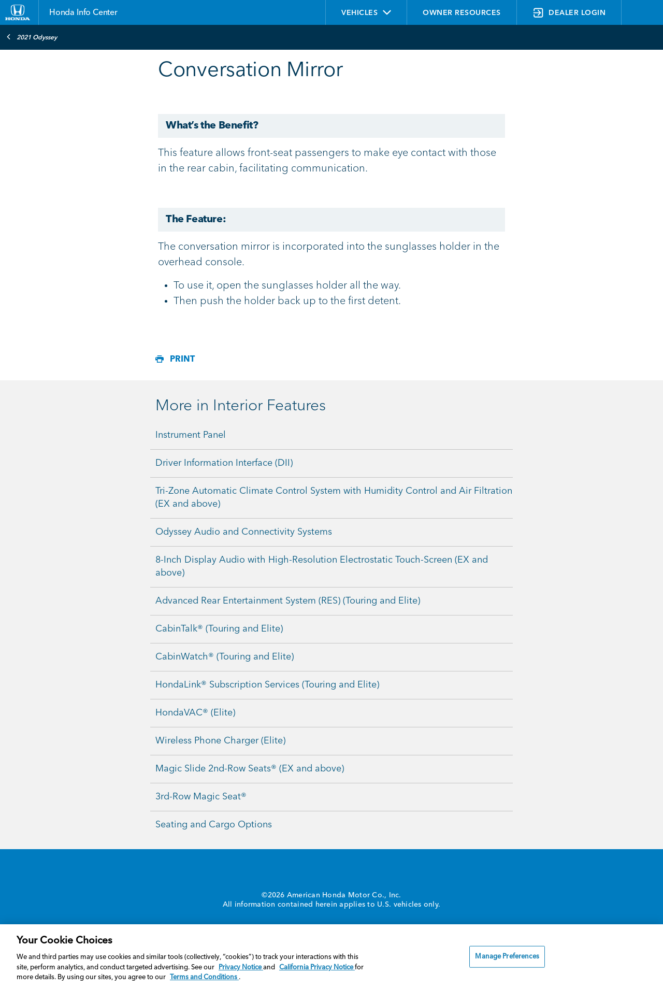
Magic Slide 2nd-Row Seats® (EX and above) (249, 769)
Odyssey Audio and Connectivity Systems (243, 532)
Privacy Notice (241, 967)
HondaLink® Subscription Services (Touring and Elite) (267, 685)
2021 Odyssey (31, 36)
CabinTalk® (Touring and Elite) (219, 629)
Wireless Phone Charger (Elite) (220, 741)
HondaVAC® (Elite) (195, 713)
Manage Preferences (507, 956)
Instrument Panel (190, 435)
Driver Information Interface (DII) (224, 463)
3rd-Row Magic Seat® (201, 796)
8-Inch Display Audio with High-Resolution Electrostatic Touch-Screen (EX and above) (321, 566)
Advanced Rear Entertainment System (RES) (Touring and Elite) (287, 601)
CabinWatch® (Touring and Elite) (224, 657)
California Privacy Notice (317, 967)
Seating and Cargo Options (213, 824)
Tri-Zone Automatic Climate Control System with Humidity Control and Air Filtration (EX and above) (333, 497)
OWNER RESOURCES (462, 13)
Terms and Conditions (204, 977)
